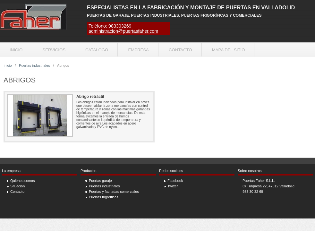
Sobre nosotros (250, 171)
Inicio (16, 49)
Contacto (180, 49)
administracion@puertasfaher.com (123, 31)
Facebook (175, 181)
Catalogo (96, 49)
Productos (89, 171)
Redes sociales (171, 171)
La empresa (11, 171)
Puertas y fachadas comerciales (114, 191)
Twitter (172, 186)
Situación (17, 186)
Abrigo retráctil (90, 96)
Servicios (53, 49)
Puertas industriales (34, 65)
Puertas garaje (100, 181)
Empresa (138, 49)
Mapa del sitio (228, 49)
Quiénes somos (22, 181)
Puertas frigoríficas (103, 197)
